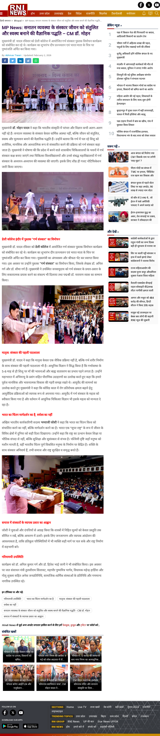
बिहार (103, 716)
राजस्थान (145, 716)
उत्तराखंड (58, 13)
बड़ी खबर (119, 707)
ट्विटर (83, 625)
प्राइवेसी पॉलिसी (107, 727)
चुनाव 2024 (133, 707)
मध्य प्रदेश (114, 716)
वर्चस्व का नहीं (10, 605)
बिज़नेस (102, 13)
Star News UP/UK (108, 721)
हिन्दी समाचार (5, 20)
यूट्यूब (73, 625)
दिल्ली (125, 716)
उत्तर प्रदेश (43, 13)
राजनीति (90, 13)
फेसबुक (65, 625)
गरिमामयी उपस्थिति (12, 599)
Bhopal (18, 20)
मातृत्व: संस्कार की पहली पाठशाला (74, 599)
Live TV (82, 707)
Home (70, 707)
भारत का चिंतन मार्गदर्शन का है (40, 599)
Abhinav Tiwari (13, 55)
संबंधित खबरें (9, 632)
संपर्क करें (92, 727)
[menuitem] (33, 13)
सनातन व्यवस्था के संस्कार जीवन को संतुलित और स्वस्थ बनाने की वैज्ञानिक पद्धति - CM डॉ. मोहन (47, 610)
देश (69, 13)
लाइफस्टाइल (57, 711)
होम (32, 13)
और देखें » (113, 232)
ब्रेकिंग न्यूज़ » (114, 25)
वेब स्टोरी (107, 707)
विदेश (78, 13)
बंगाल (134, 716)
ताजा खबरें (95, 707)
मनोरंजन (130, 13)
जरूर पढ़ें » (113, 146)
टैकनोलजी (116, 13)
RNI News (74, 721)
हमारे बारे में (79, 727)
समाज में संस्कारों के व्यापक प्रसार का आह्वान (23, 616)
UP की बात (88, 721)
